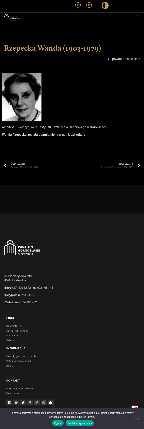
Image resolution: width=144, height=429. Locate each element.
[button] (137, 16)
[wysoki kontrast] (105, 6)
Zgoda (58, 423)
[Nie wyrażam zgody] (137, 418)
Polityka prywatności (80, 423)
